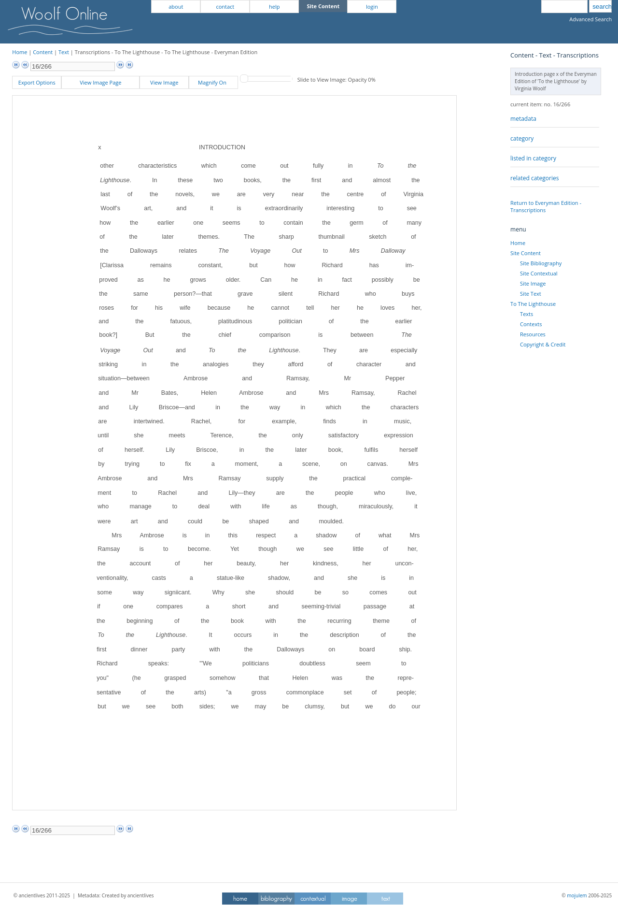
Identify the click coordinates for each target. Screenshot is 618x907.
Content (43, 52)
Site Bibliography (541, 263)
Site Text (530, 293)
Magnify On (213, 82)
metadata (523, 119)
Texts (526, 313)
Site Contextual (538, 273)
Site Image (533, 283)
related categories (534, 178)
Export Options (37, 82)
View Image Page (100, 82)
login (372, 6)
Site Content (525, 253)
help (274, 6)
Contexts (531, 324)
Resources (533, 334)
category (522, 138)
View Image (164, 82)
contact (225, 6)
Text (63, 52)
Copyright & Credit (542, 344)
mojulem (577, 895)
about (176, 6)
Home (19, 52)
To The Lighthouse (533, 303)
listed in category (533, 158)
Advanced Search (590, 19)
